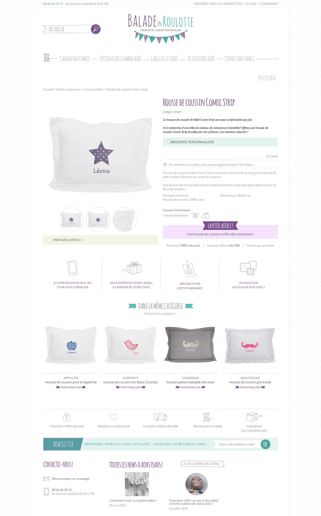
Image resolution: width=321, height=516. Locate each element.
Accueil (48, 89)
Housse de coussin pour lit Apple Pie (71, 382)
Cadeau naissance (68, 89)
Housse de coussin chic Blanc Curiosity (130, 382)
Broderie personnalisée (192, 142)
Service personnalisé (260, 245)
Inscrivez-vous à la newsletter (218, 4)
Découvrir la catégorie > (160, 314)
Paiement (183, 245)
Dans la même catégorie (160, 306)
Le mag (251, 4)
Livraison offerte (223, 245)
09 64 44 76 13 (53, 4)
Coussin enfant (93, 89)
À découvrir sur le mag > (202, 464)
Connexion (269, 4)
